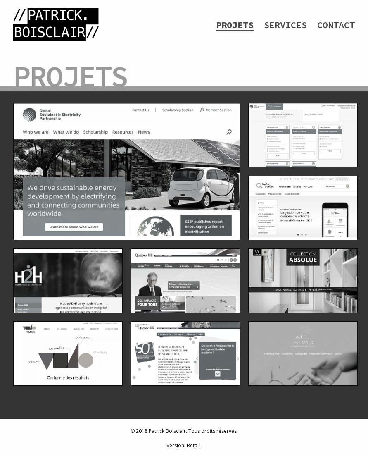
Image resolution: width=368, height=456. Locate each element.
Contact (336, 25)
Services (285, 25)
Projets (235, 25)
